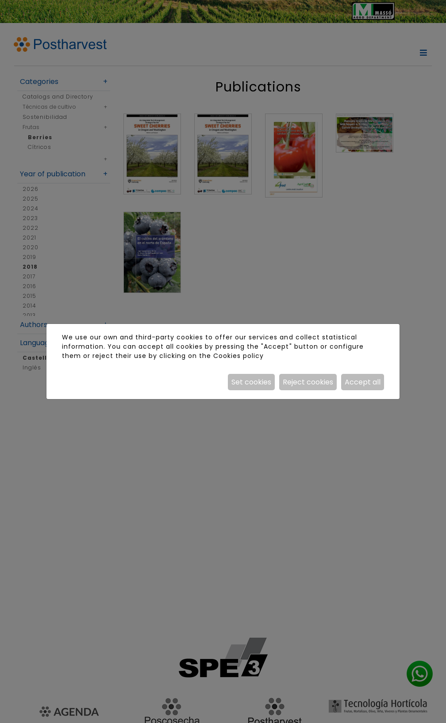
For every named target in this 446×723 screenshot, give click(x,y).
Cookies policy (238, 355)
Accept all (363, 382)
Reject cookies (308, 382)
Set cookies (251, 382)
